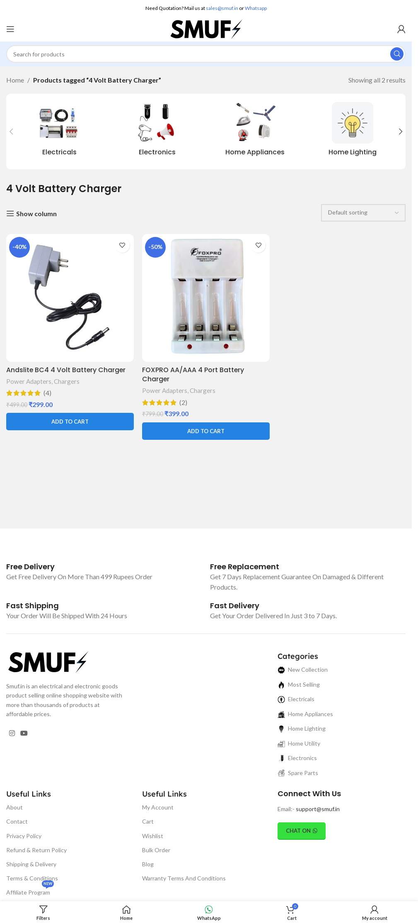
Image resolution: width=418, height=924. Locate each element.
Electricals (296, 699)
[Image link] (47, 661)
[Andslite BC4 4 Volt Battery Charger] (70, 298)
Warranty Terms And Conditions (184, 878)
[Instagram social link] (11, 733)
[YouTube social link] (23, 733)
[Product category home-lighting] (352, 131)
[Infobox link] (30, 566)
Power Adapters (28, 381)
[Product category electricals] (59, 131)
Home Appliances (305, 714)
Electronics (297, 758)
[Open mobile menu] (10, 29)
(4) (47, 393)
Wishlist (152, 835)
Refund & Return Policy (36, 849)
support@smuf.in (318, 808)
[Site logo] (206, 28)
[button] (11, 131)
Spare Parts (298, 773)
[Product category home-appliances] (255, 131)
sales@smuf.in (222, 8)
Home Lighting (302, 729)
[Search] (206, 54)
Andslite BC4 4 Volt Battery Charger (66, 369)
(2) (183, 402)
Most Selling (299, 684)
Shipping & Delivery (31, 864)
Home (15, 80)
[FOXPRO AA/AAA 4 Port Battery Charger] (206, 298)
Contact (17, 821)
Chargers (67, 381)
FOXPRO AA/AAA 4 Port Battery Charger (193, 374)
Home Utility (299, 743)
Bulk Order (156, 849)
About (14, 807)
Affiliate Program (30, 890)
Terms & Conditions (32, 878)
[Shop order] (363, 213)
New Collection (303, 670)
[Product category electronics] (157, 131)
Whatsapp (256, 8)
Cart (148, 821)
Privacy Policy (23, 835)
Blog (148, 864)
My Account (158, 807)
